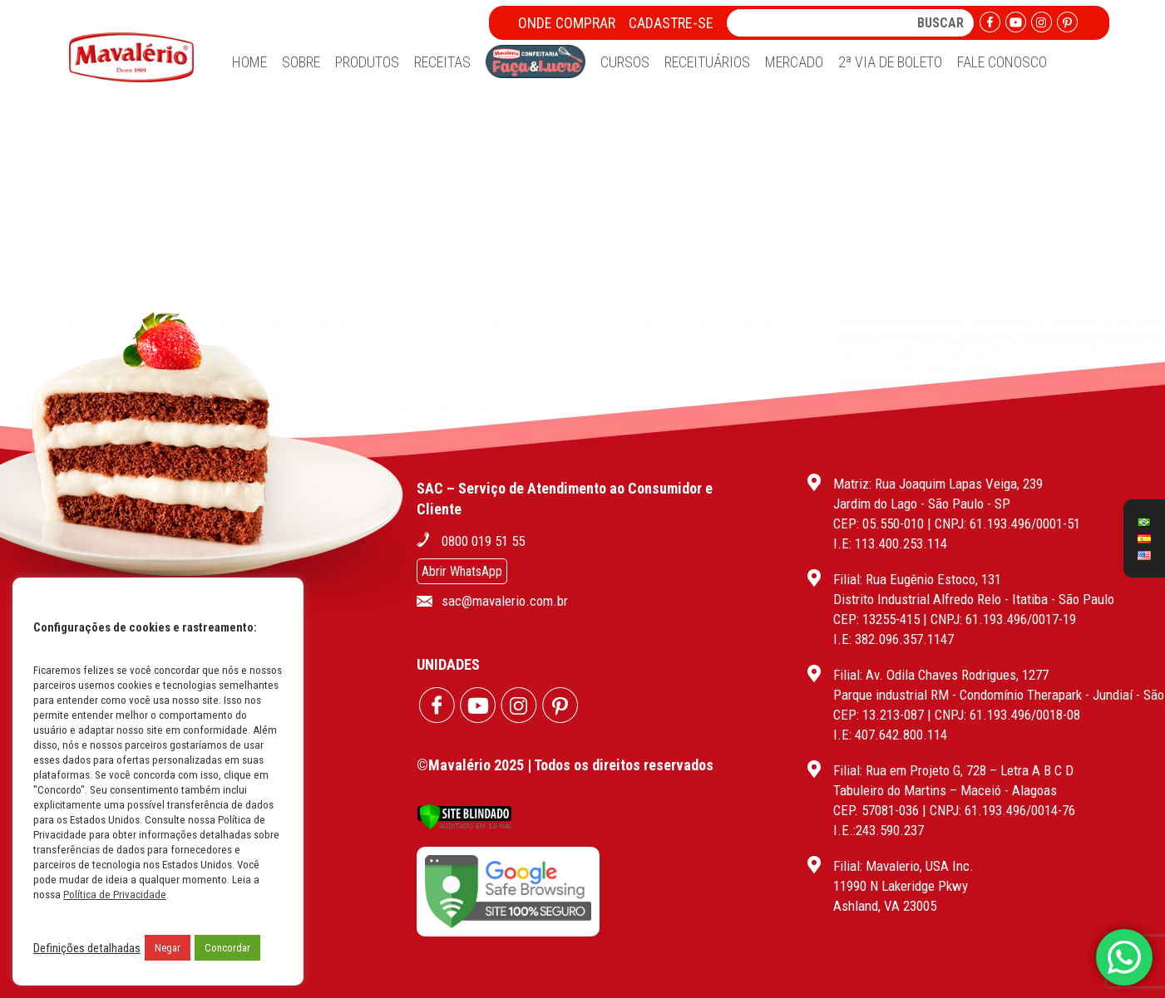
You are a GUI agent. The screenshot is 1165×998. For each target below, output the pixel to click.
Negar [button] (167, 947)
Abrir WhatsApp (462, 571)
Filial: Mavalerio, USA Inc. (903, 866)
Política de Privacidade (114, 894)
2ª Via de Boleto (890, 62)
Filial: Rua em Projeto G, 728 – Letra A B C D (953, 770)
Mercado (794, 62)
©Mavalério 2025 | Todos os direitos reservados (565, 765)
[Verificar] (464, 825)
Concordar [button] (227, 947)
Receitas (442, 62)
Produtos (367, 62)
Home (249, 62)
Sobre (301, 62)
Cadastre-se (671, 23)
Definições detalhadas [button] (87, 948)
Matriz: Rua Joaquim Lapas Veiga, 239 (938, 483)
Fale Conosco (1002, 62)
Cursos (624, 62)
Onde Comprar (566, 23)
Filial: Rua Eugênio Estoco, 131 (917, 579)
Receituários (707, 62)
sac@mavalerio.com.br (505, 600)
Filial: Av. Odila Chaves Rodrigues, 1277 (941, 674)
